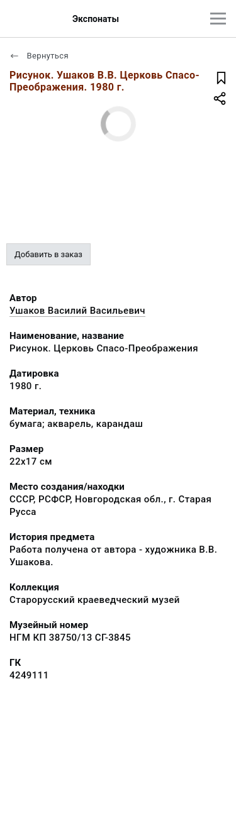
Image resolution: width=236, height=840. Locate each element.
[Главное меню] (218, 18)
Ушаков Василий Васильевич (77, 310)
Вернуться (39, 55)
